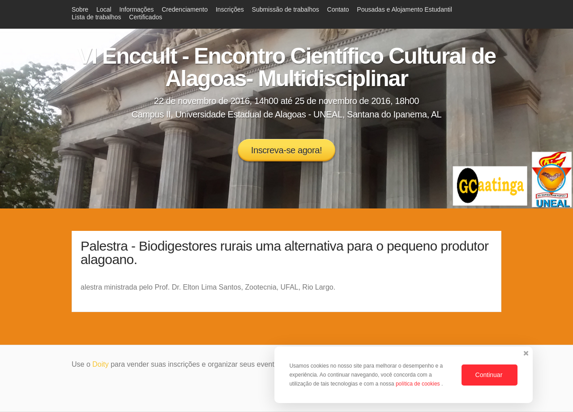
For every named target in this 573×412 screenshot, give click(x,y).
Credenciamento (185, 9)
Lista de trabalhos (96, 17)
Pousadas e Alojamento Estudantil (404, 9)
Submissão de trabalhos (285, 9)
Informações (136, 9)
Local (103, 9)
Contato (338, 9)
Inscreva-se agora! (286, 150)
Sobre (80, 9)
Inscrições (230, 9)
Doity (100, 364)
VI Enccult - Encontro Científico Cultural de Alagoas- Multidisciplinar (286, 67)
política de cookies (418, 384)
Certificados (145, 17)
